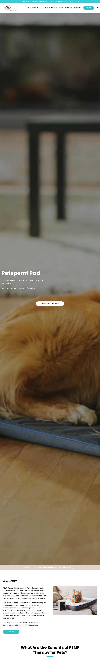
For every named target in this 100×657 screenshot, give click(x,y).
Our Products (35, 8)
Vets (61, 8)
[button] (97, 8)
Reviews (68, 8)
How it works (50, 8)
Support (77, 8)
